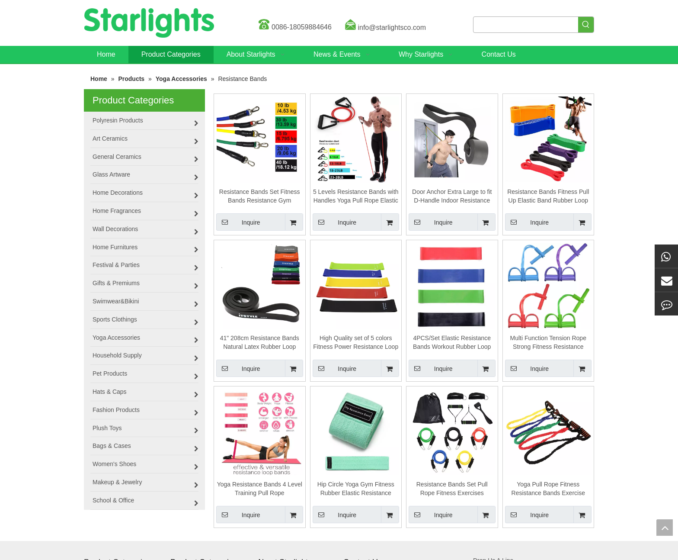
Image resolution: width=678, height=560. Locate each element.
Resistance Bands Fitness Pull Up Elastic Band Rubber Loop (548, 196)
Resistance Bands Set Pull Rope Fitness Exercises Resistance (452, 489)
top (664, 527)
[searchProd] (525, 24)
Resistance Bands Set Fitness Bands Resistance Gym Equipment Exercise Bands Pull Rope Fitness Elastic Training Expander (259, 196)
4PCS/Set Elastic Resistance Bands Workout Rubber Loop (452, 342)
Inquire (238, 222)
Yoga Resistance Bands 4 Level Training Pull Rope (259, 488)
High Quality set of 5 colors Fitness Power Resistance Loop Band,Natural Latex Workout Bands (355, 343)
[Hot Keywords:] (586, 24)
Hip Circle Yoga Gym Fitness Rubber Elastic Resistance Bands (355, 489)
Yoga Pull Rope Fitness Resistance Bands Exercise (548, 488)
